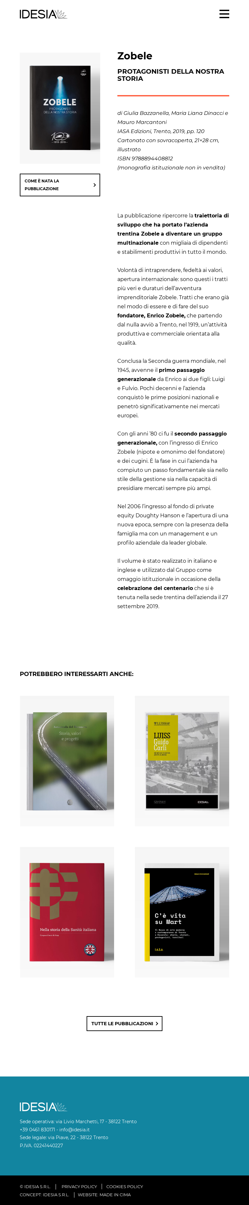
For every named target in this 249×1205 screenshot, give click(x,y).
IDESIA (44, 14)
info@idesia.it (74, 1130)
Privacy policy (79, 1186)
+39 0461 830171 (37, 1130)
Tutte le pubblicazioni (122, 1024)
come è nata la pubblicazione (42, 184)
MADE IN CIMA (115, 1194)
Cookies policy (124, 1186)
